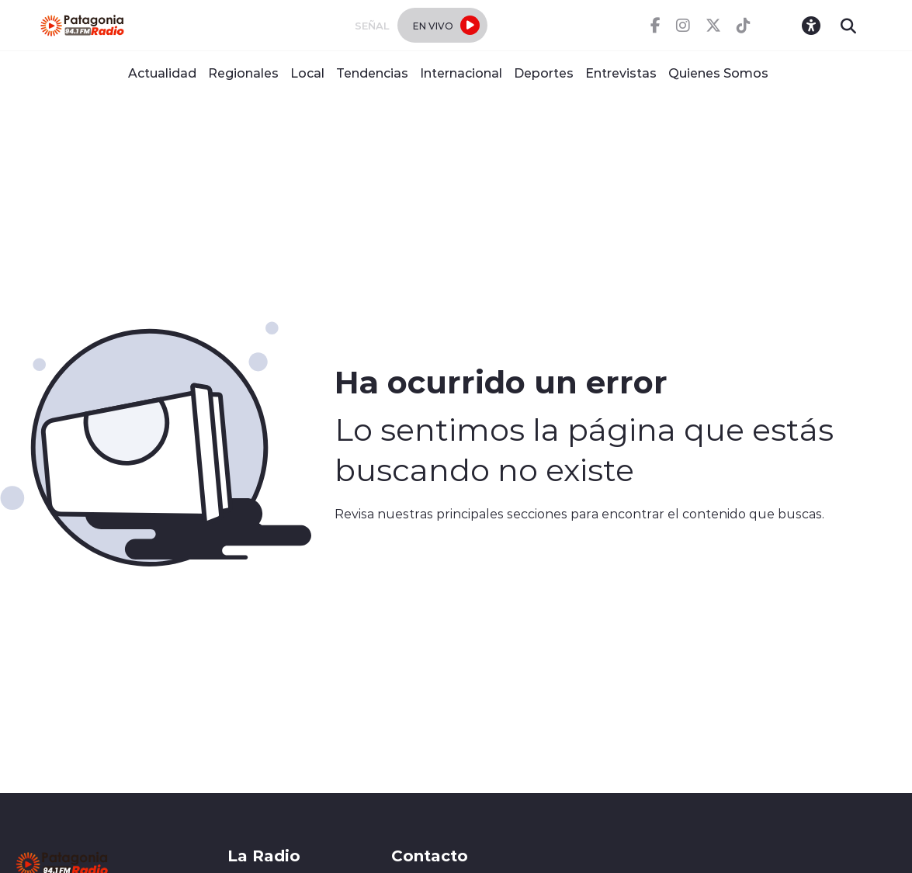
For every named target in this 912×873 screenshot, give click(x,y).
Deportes (544, 72)
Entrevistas (621, 72)
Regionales (243, 72)
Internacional (461, 72)
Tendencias (372, 72)
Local (307, 72)
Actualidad (162, 72)
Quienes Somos (718, 72)
